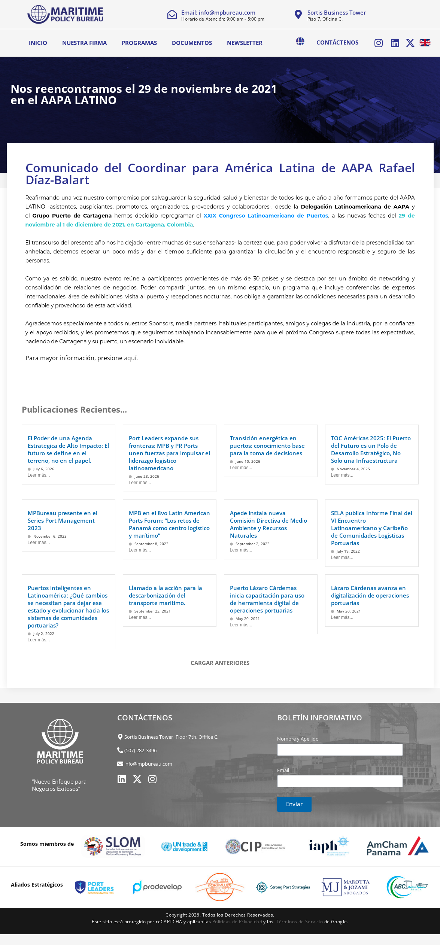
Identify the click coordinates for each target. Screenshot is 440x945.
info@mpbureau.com (148, 762)
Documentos (192, 42)
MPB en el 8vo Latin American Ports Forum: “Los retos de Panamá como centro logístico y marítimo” (169, 523)
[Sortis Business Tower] (298, 14)
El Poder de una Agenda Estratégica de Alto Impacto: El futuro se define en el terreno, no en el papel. (68, 448)
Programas (139, 42)
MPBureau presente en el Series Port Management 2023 (62, 519)
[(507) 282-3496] (120, 749)
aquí (130, 357)
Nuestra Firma (84, 42)
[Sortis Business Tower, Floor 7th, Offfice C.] (120, 736)
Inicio (38, 42)
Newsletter (245, 42)
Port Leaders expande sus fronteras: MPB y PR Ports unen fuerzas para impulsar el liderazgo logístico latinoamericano (169, 452)
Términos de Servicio (299, 920)
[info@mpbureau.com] (120, 763)
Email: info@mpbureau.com (218, 12)
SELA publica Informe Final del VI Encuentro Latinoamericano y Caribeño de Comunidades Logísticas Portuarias (371, 527)
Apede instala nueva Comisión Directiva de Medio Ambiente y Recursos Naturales (268, 523)
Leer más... (39, 474)
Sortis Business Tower (336, 12)
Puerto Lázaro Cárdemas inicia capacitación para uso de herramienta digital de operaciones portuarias (267, 598)
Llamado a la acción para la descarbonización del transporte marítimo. (165, 594)
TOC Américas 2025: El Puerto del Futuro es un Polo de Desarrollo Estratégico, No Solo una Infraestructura (371, 448)
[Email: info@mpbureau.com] (172, 14)
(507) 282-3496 (140, 749)
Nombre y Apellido (298, 737)
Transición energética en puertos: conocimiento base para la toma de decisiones (267, 444)
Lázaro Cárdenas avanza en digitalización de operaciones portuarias (370, 594)
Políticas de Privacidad (237, 920)
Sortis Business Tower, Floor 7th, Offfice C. (171, 735)
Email (283, 769)
